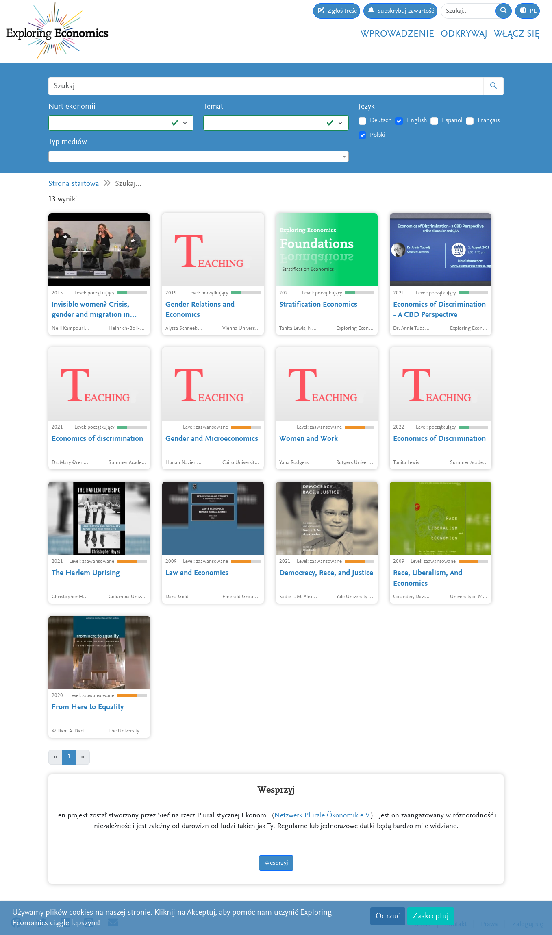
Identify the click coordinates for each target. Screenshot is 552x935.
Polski (377, 135)
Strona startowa (73, 184)
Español (452, 120)
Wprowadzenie (397, 34)
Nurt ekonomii (72, 107)
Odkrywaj (464, 34)
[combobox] (198, 156)
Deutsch (381, 120)
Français (489, 120)
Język (367, 107)
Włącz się (517, 34)
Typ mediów (67, 142)
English (417, 120)
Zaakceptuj (431, 916)
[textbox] (198, 157)
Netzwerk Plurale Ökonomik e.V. (322, 815)
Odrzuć (388, 916)
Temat (213, 107)
